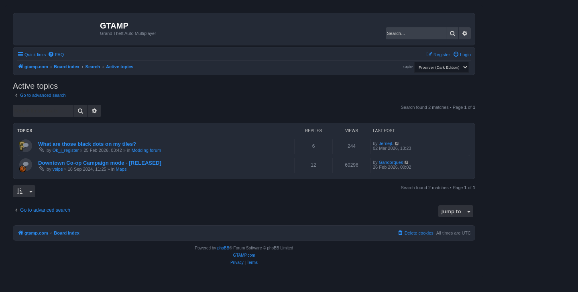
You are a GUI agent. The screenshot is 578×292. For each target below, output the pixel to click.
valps (58, 169)
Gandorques (391, 162)
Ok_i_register (66, 150)
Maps (121, 169)
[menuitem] (56, 54)
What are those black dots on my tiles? (87, 144)
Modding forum (146, 150)
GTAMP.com (244, 255)
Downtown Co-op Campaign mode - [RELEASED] (99, 163)
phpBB (223, 248)
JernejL (386, 143)
